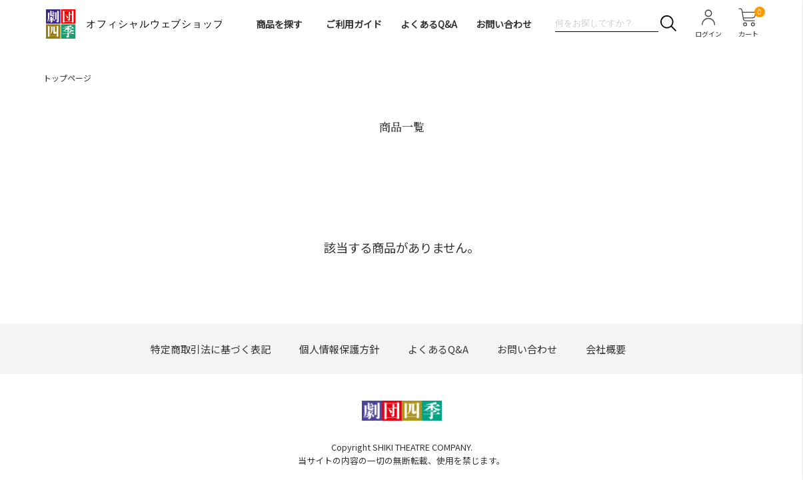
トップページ (67, 77)
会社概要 (606, 349)
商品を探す (279, 24)
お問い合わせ (504, 24)
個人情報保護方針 (339, 349)
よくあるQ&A (429, 24)
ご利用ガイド (354, 24)
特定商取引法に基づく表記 (211, 349)
